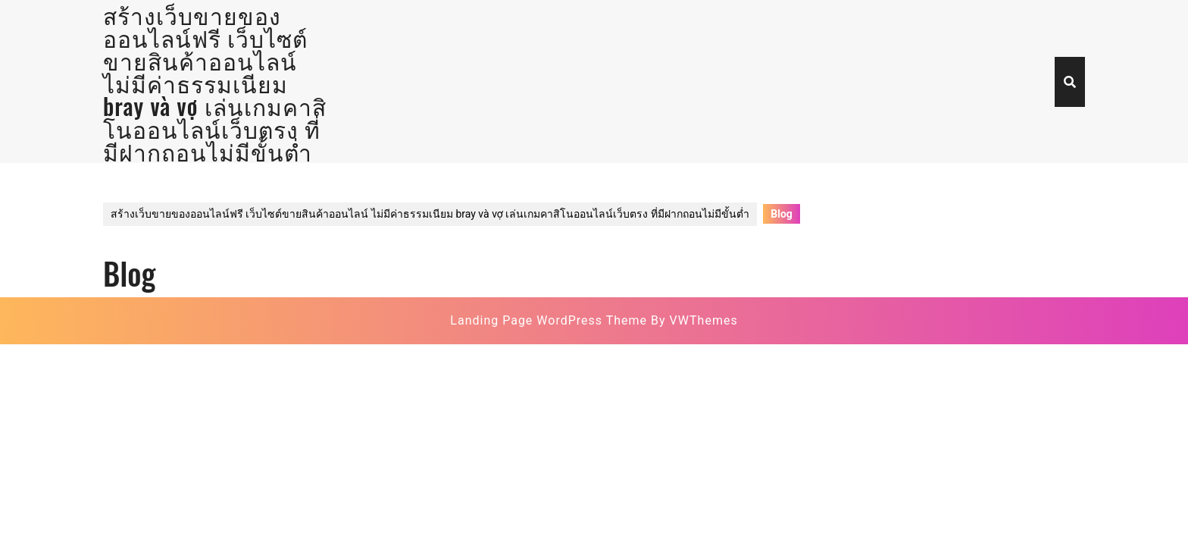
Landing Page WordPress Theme (548, 320)
